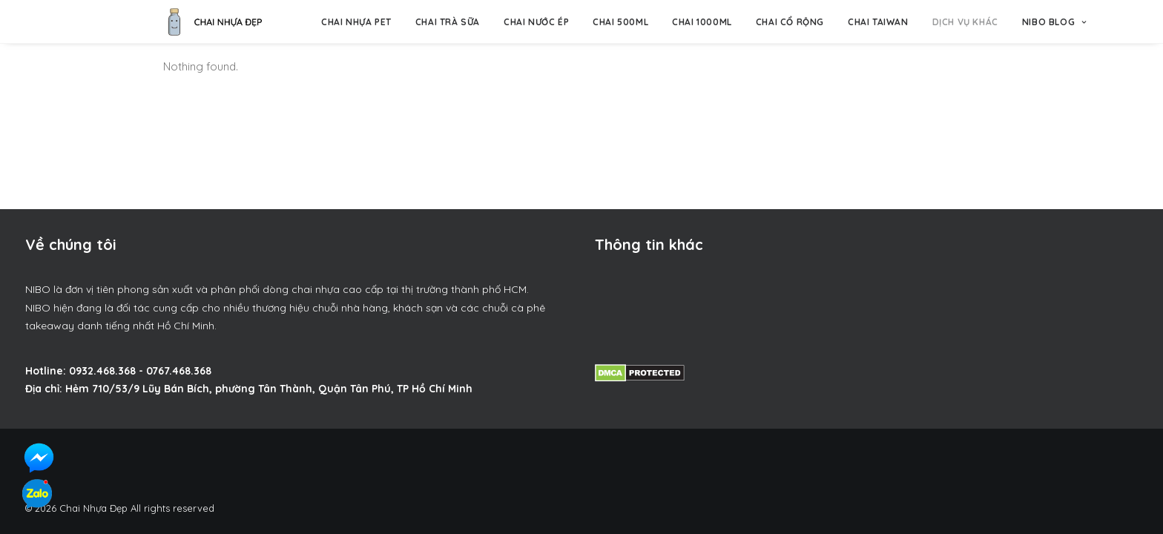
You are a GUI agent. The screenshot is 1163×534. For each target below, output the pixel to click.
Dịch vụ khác (965, 21)
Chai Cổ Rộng (790, 21)
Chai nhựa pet (356, 21)
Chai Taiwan (878, 21)
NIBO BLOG (1054, 21)
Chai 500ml (620, 21)
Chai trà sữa (447, 21)
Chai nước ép (536, 21)
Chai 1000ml (702, 21)
